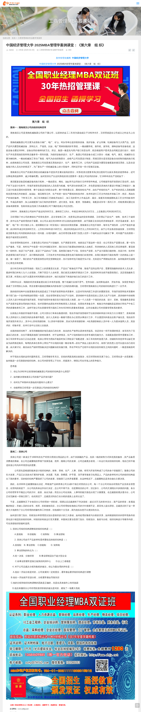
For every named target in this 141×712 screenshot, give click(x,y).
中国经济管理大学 (80, 58)
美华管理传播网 (63, 58)
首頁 (14, 38)
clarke (11, 50)
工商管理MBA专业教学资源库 (30, 38)
